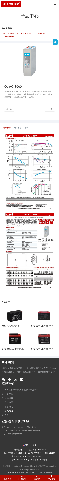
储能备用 (42, 34)
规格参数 (17, 128)
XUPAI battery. (46, 473)
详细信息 (7, 128)
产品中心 (32, 34)
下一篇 (50, 109)
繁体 (34, 445)
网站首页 (22, 34)
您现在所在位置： (9, 34)
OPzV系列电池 (10, 36)
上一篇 (9, 109)
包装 (26, 128)
